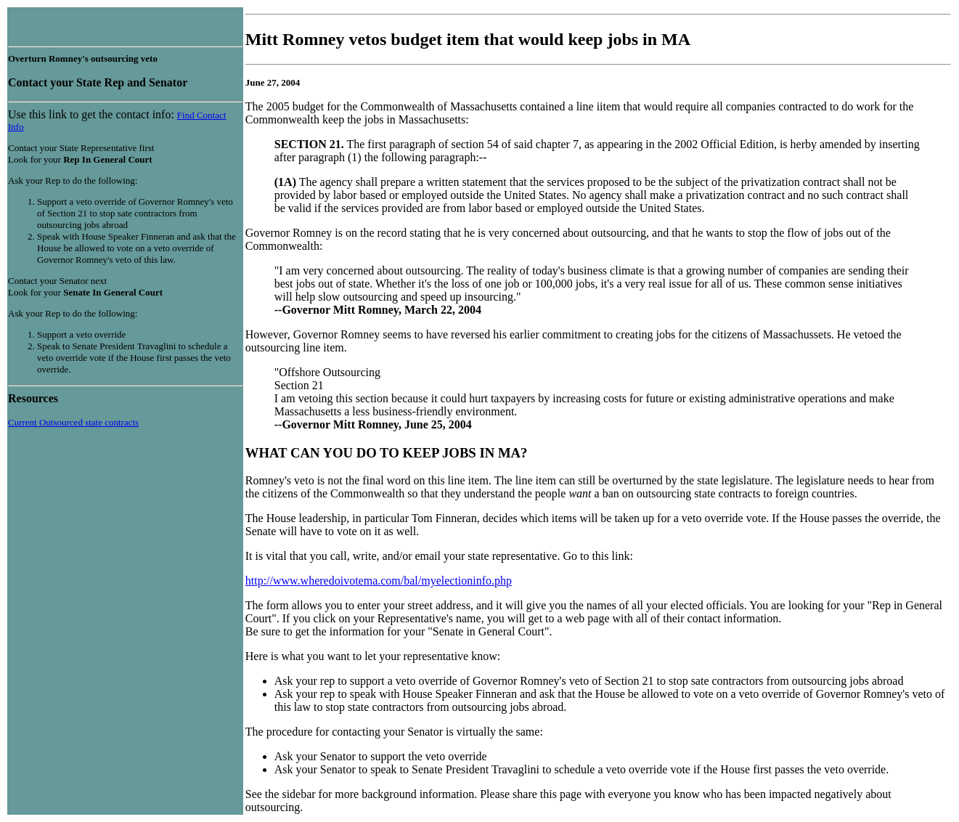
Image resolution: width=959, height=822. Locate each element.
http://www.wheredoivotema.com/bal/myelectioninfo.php (378, 580)
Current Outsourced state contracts (73, 422)
